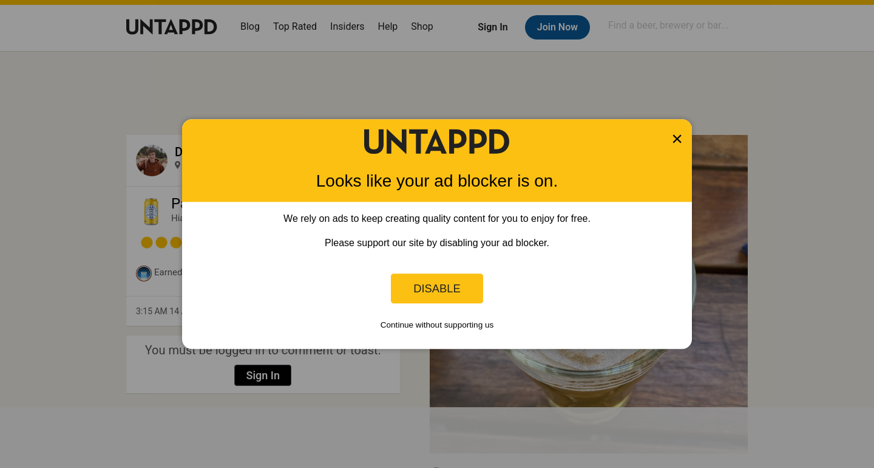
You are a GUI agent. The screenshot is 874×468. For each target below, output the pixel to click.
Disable (437, 288)
